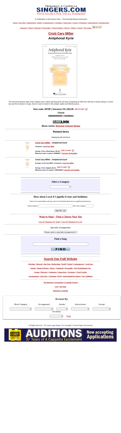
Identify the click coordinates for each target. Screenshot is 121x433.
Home (15, 23)
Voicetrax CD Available (69, 153)
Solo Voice (44, 276)
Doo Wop (22, 23)
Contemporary (48, 23)
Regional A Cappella (60, 291)
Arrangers (71, 272)
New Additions (87, 276)
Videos (73, 28)
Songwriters (62, 272)
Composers (53, 272)
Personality (46, 28)
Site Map (63, 287)
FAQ (56, 287)
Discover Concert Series (68, 126)
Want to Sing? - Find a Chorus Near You (60, 216)
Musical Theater (43, 268)
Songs (79, 28)
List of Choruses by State (49, 222)
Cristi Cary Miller (61, 33)
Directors (44, 272)
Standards (60, 268)
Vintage (33, 268)
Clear (68, 316)
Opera (30, 28)
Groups (36, 272)
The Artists (87, 28)
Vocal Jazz (67, 23)
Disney (66, 28)
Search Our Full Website (60, 258)
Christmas (83, 23)
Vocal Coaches (81, 272)
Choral (75, 23)
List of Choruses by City (72, 222)
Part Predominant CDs (82, 268)
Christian (58, 23)
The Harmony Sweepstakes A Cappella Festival (60, 283)
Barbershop (31, 23)
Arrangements (103, 23)
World (39, 23)
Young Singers (57, 28)
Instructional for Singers (72, 276)
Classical (23, 28)
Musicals (37, 28)
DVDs (59, 276)
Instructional (92, 23)
